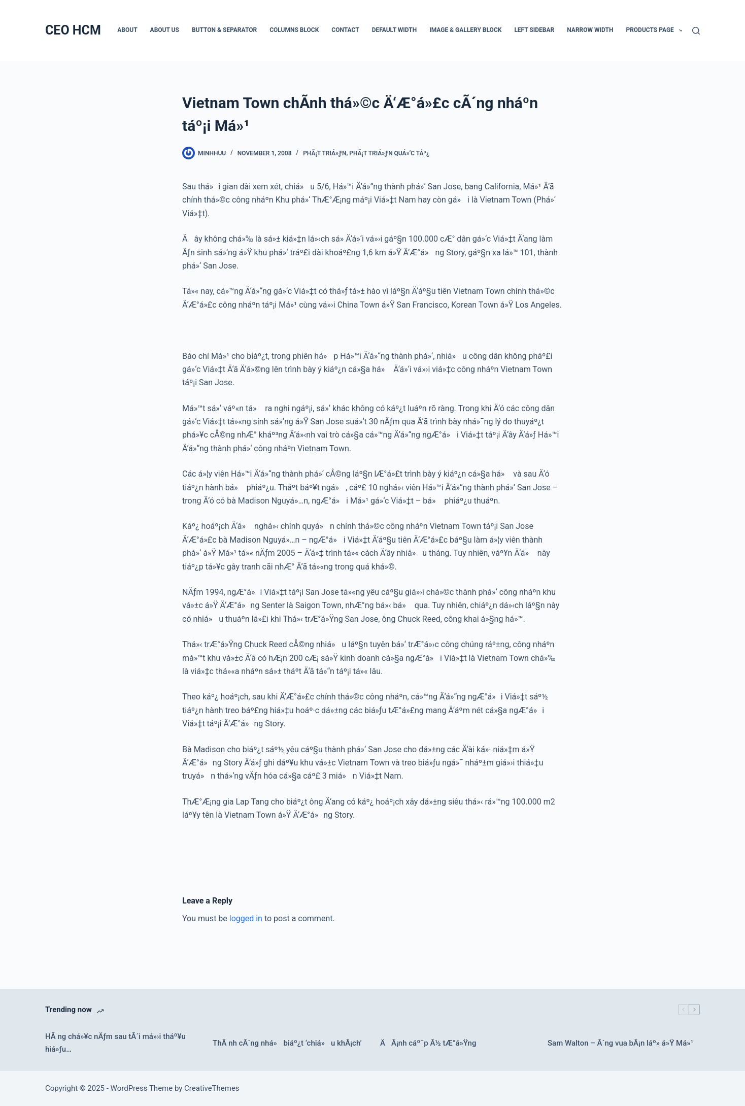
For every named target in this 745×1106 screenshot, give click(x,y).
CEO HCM (73, 30)
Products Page (656, 30)
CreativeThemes (212, 1088)
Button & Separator (224, 29)
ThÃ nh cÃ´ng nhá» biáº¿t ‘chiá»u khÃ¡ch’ (287, 1043)
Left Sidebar (534, 29)
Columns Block (294, 29)
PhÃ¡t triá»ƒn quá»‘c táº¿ (389, 153)
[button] (681, 30)
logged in (245, 918)
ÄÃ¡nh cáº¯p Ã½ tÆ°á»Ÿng (428, 1043)
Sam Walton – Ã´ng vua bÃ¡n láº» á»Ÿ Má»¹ (620, 1043)
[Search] (696, 31)
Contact (345, 29)
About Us (164, 29)
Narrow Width (590, 29)
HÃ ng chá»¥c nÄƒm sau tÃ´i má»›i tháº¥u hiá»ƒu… (115, 1043)
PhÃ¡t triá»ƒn (324, 153)
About (127, 29)
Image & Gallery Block (465, 29)
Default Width (394, 29)
